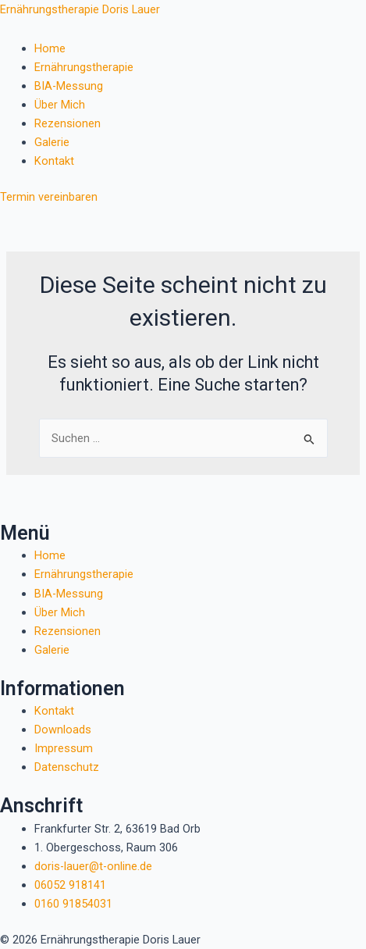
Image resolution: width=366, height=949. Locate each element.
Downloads (62, 729)
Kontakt (54, 161)
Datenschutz (66, 767)
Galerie (51, 142)
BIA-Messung (68, 86)
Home (50, 48)
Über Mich (59, 105)
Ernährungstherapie (83, 67)
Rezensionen (67, 123)
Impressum (63, 748)
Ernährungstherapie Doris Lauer (80, 9)
